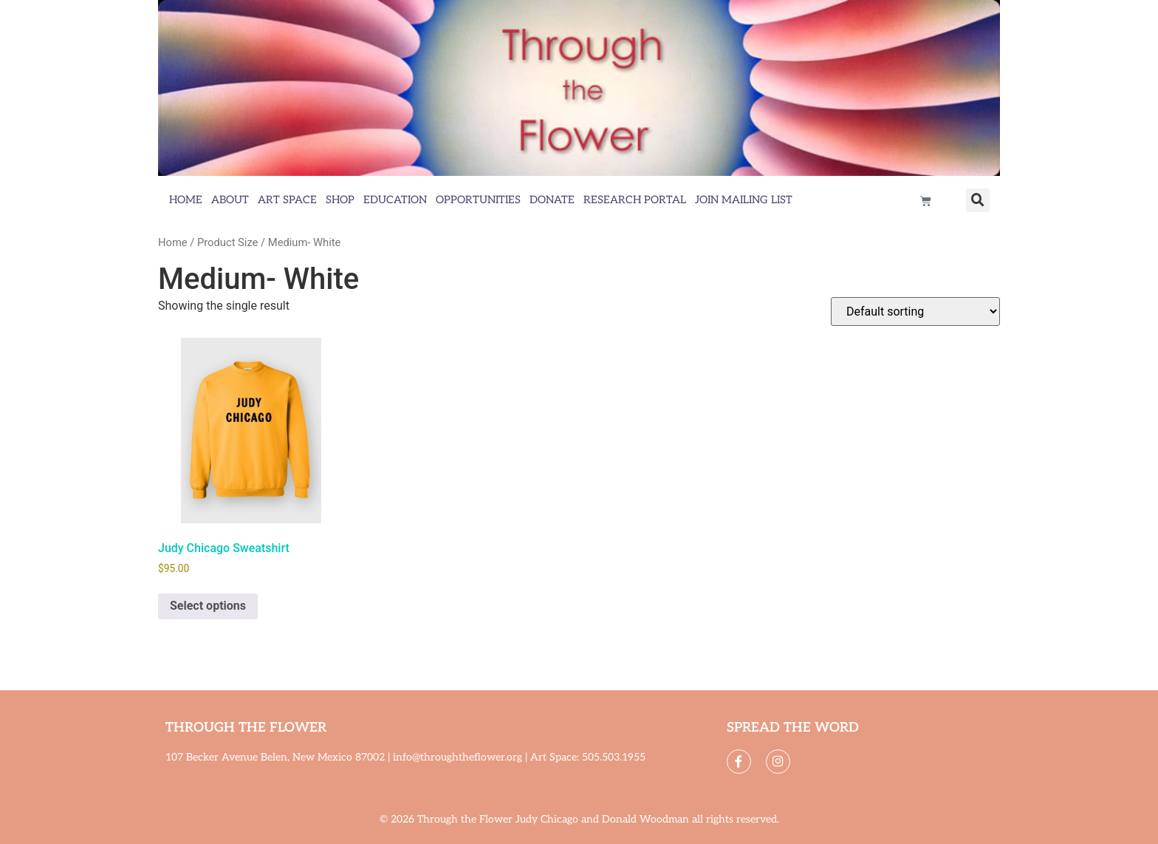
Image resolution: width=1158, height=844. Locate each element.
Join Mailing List (743, 200)
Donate (552, 200)
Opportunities (478, 200)
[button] (978, 200)
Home (185, 200)
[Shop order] (915, 311)
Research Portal (634, 200)
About (230, 200)
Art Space (287, 200)
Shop (340, 200)
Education (395, 200)
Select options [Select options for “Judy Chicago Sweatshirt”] (208, 606)
